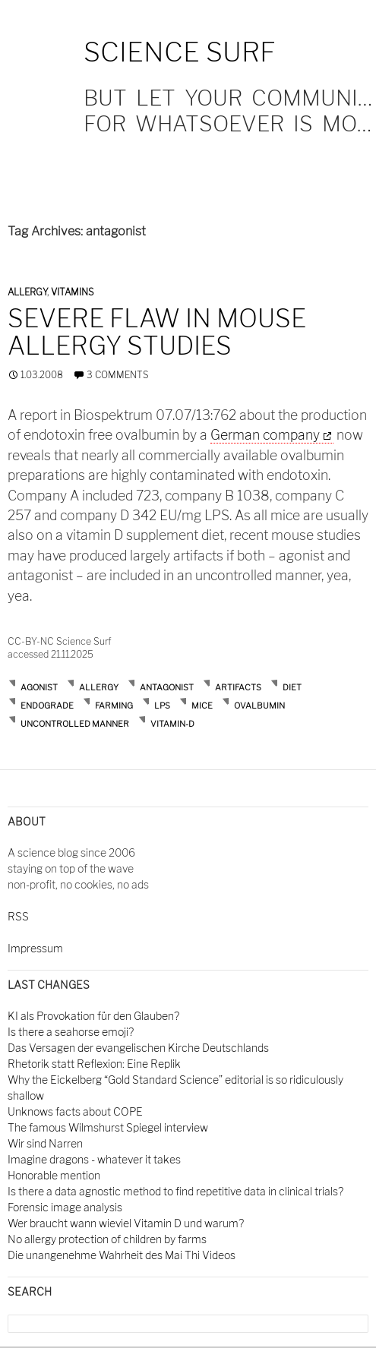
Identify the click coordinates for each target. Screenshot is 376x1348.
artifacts (238, 687)
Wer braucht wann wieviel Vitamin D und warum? (126, 1223)
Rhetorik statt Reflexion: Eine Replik (94, 1063)
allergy (98, 687)
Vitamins (72, 292)
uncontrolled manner (75, 723)
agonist (39, 687)
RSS (18, 916)
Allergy (27, 292)
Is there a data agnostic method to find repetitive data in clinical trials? (175, 1191)
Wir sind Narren (45, 1143)
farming (114, 705)
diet (292, 687)
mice (202, 705)
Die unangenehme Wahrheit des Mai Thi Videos (121, 1255)
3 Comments (117, 374)
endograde (47, 705)
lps (162, 705)
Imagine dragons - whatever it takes (94, 1159)
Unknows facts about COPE (75, 1111)
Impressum (35, 948)
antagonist (167, 687)
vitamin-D (172, 723)
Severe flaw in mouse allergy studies (157, 332)
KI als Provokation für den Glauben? (93, 1015)
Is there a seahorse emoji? (71, 1031)
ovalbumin (259, 705)
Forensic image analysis (65, 1207)
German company (265, 435)
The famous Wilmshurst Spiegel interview (108, 1127)
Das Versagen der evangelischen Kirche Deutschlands (138, 1047)
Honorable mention (54, 1175)
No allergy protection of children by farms (107, 1239)
